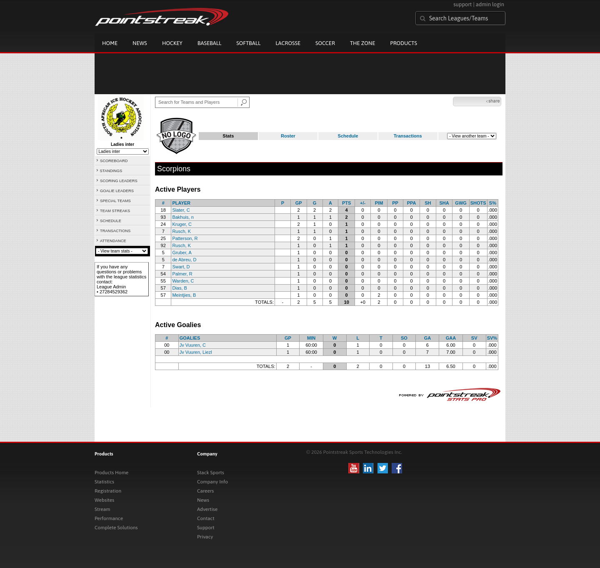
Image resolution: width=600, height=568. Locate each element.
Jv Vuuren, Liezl (196, 352)
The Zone (362, 43)
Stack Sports (210, 472)
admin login (490, 4)
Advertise (207, 509)
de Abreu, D (184, 259)
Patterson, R (185, 238)
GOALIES (190, 337)
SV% (492, 337)
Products (403, 43)
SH (428, 202)
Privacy (205, 537)
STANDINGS (111, 171)
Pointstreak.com (162, 18)
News (139, 43)
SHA (444, 202)
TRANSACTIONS (115, 231)
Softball (248, 43)
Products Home (111, 472)
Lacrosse (287, 43)
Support (206, 527)
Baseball (210, 43)
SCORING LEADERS (119, 181)
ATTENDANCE (113, 241)
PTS (346, 202)
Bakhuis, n (182, 217)
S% (492, 202)
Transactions (408, 135)
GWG (461, 202)
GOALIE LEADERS (117, 191)
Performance (109, 518)
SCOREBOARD (114, 161)
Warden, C (183, 280)
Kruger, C (181, 224)
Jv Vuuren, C (193, 345)
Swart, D (181, 266)
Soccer (325, 43)
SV (474, 337)
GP (298, 202)
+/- (362, 202)
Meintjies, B (184, 295)
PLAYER (181, 202)
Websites (104, 500)
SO (404, 337)
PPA (411, 202)
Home (110, 43)
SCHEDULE (110, 221)
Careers (205, 491)
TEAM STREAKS (115, 211)
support (462, 4)
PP (395, 202)
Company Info (212, 482)
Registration (108, 491)
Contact (206, 518)
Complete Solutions (116, 527)
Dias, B (179, 287)
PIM (379, 202)
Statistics (104, 482)
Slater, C (181, 210)
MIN (311, 337)
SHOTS (478, 202)
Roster (288, 135)
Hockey (172, 43)
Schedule (348, 135)
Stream (102, 509)
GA (427, 337)
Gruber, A (181, 252)
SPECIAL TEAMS (115, 201)
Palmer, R (182, 273)
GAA (451, 337)
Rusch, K (181, 231)
